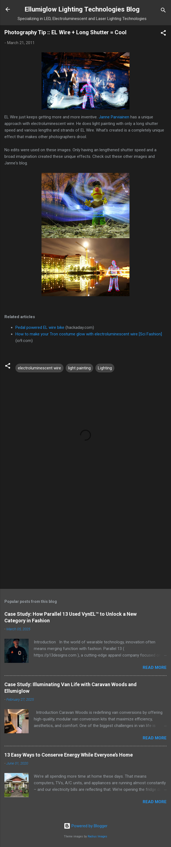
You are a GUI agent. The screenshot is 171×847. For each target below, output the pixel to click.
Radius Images (97, 836)
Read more (155, 667)
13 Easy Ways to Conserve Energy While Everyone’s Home (68, 755)
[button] (163, 34)
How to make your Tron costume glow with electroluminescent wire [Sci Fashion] (88, 334)
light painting (79, 368)
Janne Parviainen (114, 117)
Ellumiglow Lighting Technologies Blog (82, 9)
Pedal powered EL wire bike (39, 327)
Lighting (105, 368)
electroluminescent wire (39, 368)
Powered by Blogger (85, 825)
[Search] (163, 11)
